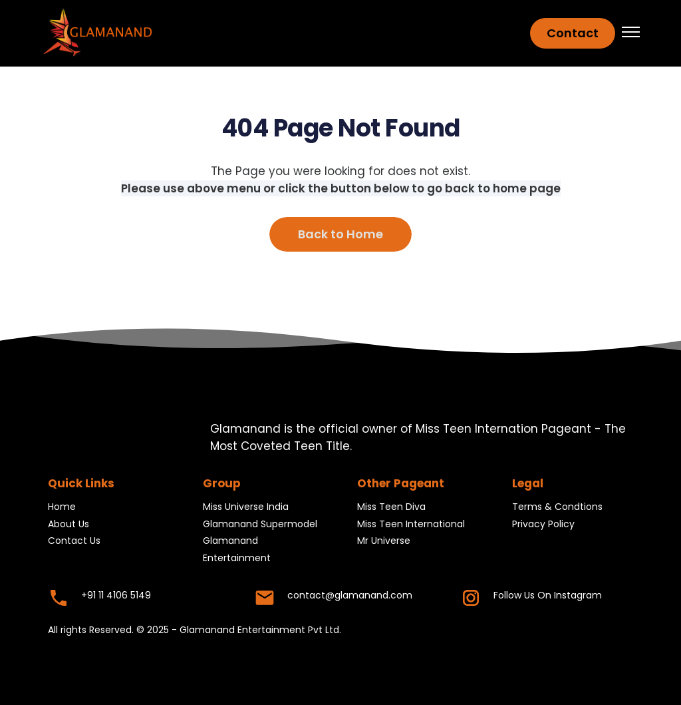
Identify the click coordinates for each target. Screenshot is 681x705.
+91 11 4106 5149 (116, 595)
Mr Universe (383, 541)
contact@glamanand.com (349, 595)
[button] (631, 33)
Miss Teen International (411, 524)
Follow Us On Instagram (547, 595)
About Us (68, 524)
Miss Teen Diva (391, 507)
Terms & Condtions (557, 507)
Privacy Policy (543, 524)
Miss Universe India (246, 507)
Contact (573, 33)
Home (62, 507)
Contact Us (74, 541)
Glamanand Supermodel (260, 524)
